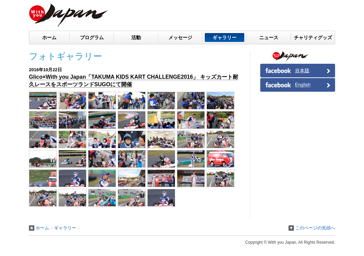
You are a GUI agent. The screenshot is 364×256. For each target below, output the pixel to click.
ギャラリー (224, 37)
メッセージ (180, 37)
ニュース (268, 37)
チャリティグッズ (313, 37)
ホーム (49, 37)
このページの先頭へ (315, 227)
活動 (136, 37)
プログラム (92, 37)
